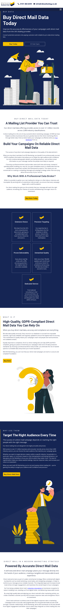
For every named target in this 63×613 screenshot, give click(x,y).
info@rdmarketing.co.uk (46, 4)
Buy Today (13, 44)
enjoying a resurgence (35, 588)
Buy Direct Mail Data (11, 474)
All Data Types (35, 44)
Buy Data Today (31, 198)
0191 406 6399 (26, 4)
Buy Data (7, 361)
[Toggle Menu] (61, 9)
